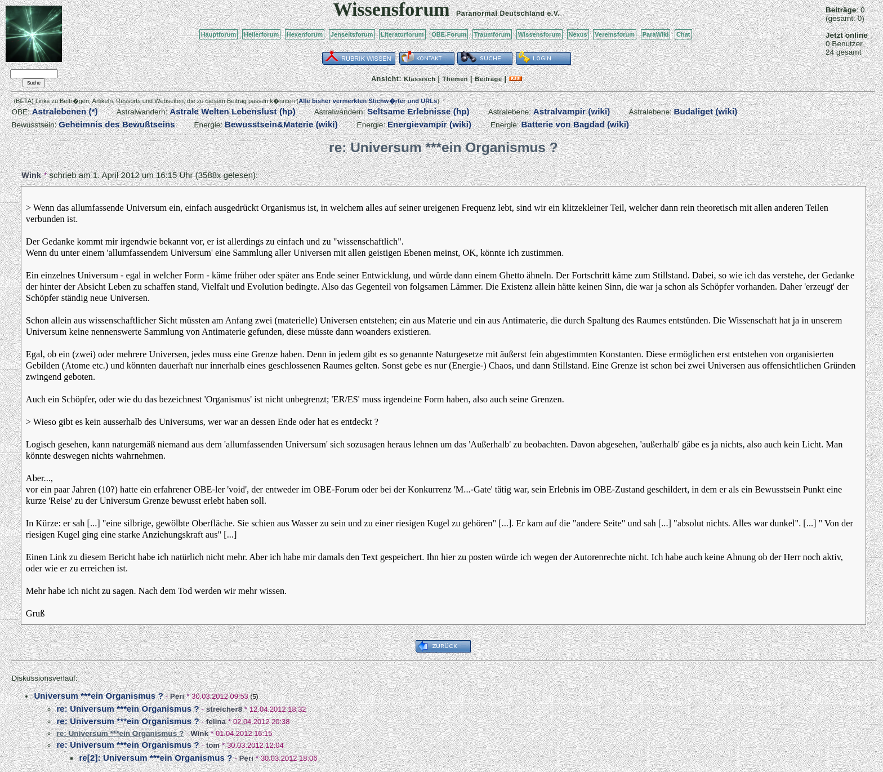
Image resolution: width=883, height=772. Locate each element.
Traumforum (492, 34)
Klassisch (419, 79)
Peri (177, 696)
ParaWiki (656, 34)
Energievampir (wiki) (429, 124)
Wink (31, 175)
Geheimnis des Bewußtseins (117, 124)
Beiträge (488, 79)
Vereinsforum (615, 34)
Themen (455, 79)
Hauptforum (219, 34)
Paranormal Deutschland (500, 13)
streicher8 (224, 709)
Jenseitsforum (352, 34)
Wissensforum (539, 34)
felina (216, 721)
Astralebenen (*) (65, 111)
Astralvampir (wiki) (571, 111)
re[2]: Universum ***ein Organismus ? (155, 757)
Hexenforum (305, 34)
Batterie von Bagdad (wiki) (575, 124)
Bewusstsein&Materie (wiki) (281, 124)
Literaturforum (402, 34)
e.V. (553, 13)
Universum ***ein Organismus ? (98, 695)
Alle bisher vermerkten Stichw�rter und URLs (367, 100)
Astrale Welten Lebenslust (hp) (233, 111)
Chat (683, 34)
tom (213, 745)
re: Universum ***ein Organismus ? (127, 708)
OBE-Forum (448, 34)
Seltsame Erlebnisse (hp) (418, 111)
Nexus (578, 34)
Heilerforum (261, 34)
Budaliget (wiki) (706, 111)
